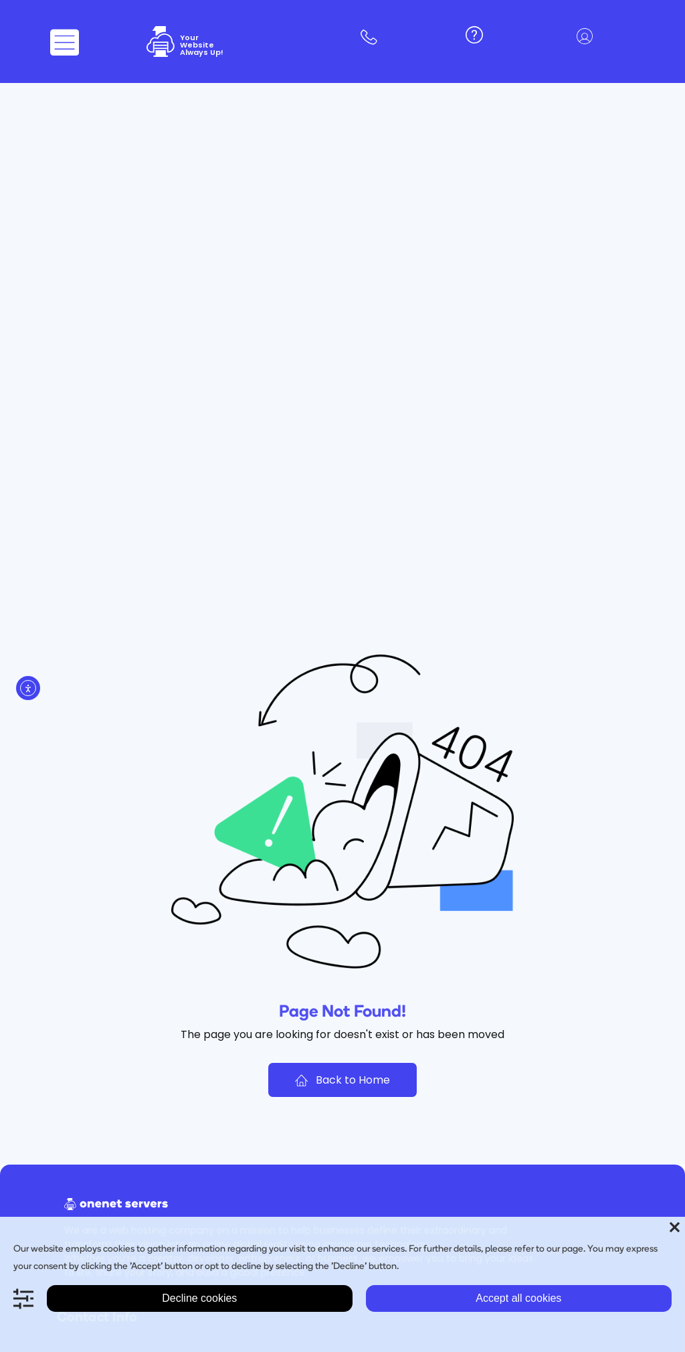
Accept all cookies (518, 1298)
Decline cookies (199, 1298)
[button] (588, 38)
